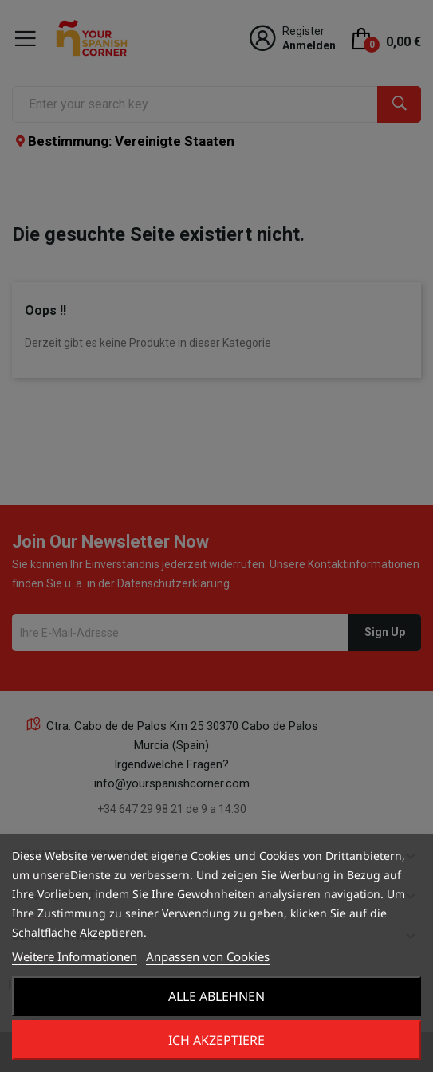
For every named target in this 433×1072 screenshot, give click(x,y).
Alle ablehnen (216, 996)
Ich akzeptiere (216, 1040)
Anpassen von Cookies (208, 956)
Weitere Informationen (74, 956)
